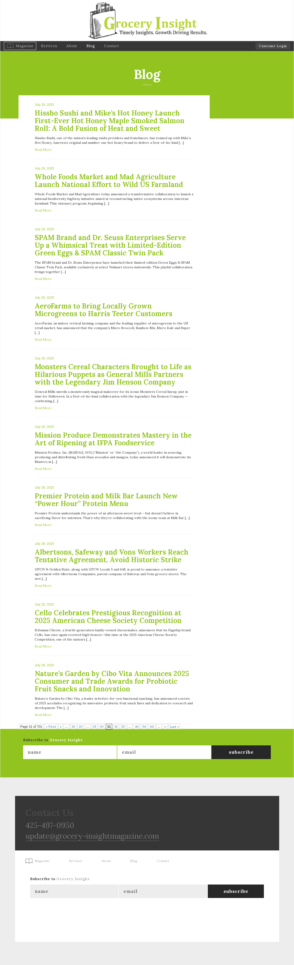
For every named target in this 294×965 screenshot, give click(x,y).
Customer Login (273, 46)
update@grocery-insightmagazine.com (92, 836)
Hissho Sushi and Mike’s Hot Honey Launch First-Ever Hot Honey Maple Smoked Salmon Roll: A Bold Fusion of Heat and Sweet (109, 121)
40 (137, 727)
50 (144, 727)
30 (102, 727)
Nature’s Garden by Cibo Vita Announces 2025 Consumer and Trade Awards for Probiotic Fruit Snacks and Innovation (112, 681)
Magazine (25, 46)
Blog (90, 46)
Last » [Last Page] (174, 727)
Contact (111, 46)
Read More (43, 149)
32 (116, 727)
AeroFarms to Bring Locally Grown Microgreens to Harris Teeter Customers (103, 309)
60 (152, 727)
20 (80, 727)
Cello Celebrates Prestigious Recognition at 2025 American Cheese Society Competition (108, 616)
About (71, 46)
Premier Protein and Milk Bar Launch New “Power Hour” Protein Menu (106, 499)
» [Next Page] (165, 727)
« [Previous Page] (60, 727)
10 (73, 727)
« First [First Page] (51, 727)
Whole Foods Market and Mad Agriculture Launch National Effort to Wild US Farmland (109, 180)
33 (123, 727)
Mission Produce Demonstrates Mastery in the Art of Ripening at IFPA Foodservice (113, 439)
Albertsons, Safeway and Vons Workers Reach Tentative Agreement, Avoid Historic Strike (111, 556)
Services (49, 46)
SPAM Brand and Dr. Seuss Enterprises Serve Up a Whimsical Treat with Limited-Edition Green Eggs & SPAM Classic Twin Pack (110, 245)
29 (94, 727)
